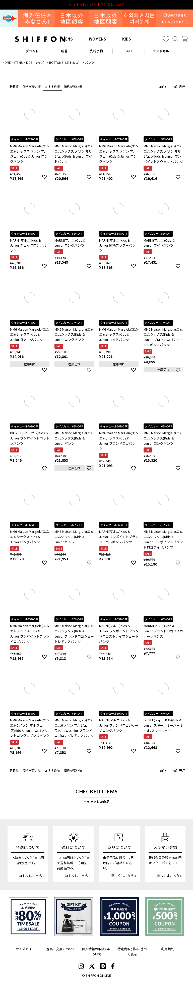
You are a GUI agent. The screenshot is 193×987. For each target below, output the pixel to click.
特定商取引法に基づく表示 (132, 951)
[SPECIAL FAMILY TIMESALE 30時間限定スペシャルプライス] (28, 916)
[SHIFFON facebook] (113, 967)
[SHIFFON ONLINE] (40, 39)
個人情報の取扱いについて (96, 951)
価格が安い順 (32, 86)
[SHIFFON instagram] (81, 967)
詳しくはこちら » (31, 875)
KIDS (126, 39)
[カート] (184, 39)
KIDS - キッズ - (36, 62)
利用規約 (167, 948)
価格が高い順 (73, 86)
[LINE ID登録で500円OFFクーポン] (164, 916)
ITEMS (18, 62)
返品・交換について (61, 948)
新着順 (14, 86)
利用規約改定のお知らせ (96, 4)
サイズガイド (25, 948)
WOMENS (97, 39)
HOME (7, 62)
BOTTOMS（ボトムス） (65, 62)
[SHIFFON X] (92, 967)
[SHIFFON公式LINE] (103, 967)
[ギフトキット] (74, 916)
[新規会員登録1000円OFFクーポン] (119, 916)
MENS (67, 39)
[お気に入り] (166, 39)
